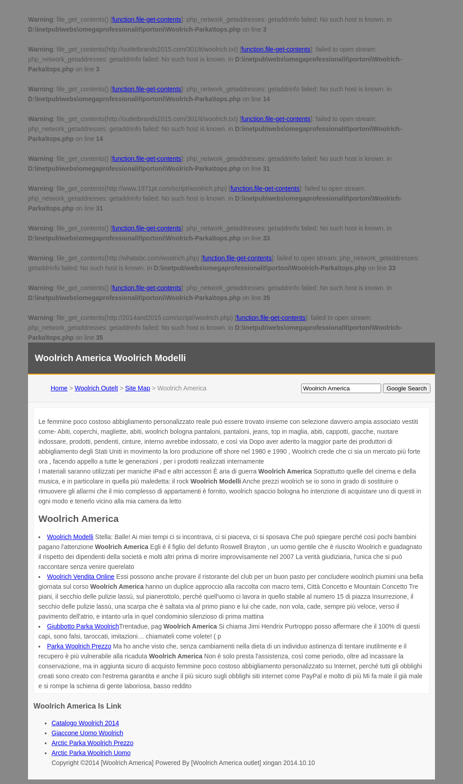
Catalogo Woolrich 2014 (85, 723)
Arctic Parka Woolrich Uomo (91, 752)
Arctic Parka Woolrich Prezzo (92, 742)
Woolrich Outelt (96, 388)
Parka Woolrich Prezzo (79, 646)
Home (59, 388)
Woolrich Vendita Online (80, 576)
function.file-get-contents (146, 19)
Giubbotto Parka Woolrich (83, 626)
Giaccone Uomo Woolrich (87, 733)
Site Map (137, 388)
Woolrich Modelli (70, 536)
